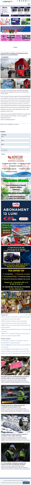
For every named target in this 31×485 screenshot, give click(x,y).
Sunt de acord (26, 482)
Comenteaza (4, 150)
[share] (2, 132)
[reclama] (15, 16)
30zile (29, 315)
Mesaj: (2, 144)
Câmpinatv (19, 116)
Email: (2, 140)
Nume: (2, 136)
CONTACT (27, 1)
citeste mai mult (26, 382)
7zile (26, 315)
